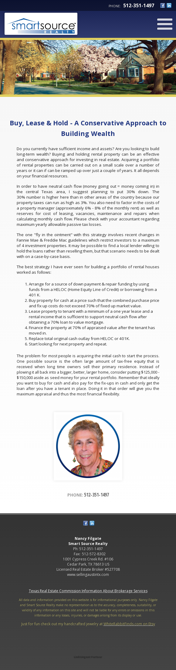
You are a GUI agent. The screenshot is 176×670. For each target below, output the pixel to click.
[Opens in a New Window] (88, 648)
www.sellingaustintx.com (88, 574)
